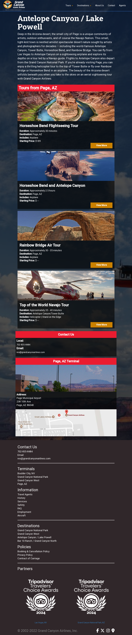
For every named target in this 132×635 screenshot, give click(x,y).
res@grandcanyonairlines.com (31, 352)
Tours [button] (69, 5)
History (21, 497)
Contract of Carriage (29, 558)
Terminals (26, 469)
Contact (111, 5)
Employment (24, 512)
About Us (99, 5)
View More (101, 145)
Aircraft (22, 515)
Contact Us (27, 447)
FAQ (20, 508)
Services (22, 501)
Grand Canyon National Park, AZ (91, 598)
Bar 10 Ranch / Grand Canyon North (37, 540)
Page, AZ (22, 483)
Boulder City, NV (26, 473)
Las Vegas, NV (41, 598)
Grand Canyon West (28, 480)
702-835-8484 (23, 344)
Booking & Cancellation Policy (34, 551)
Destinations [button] (84, 5)
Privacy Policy (25, 554)
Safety (21, 505)
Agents (122, 5)
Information (28, 490)
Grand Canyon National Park (33, 476)
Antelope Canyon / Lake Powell (34, 537)
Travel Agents (25, 494)
